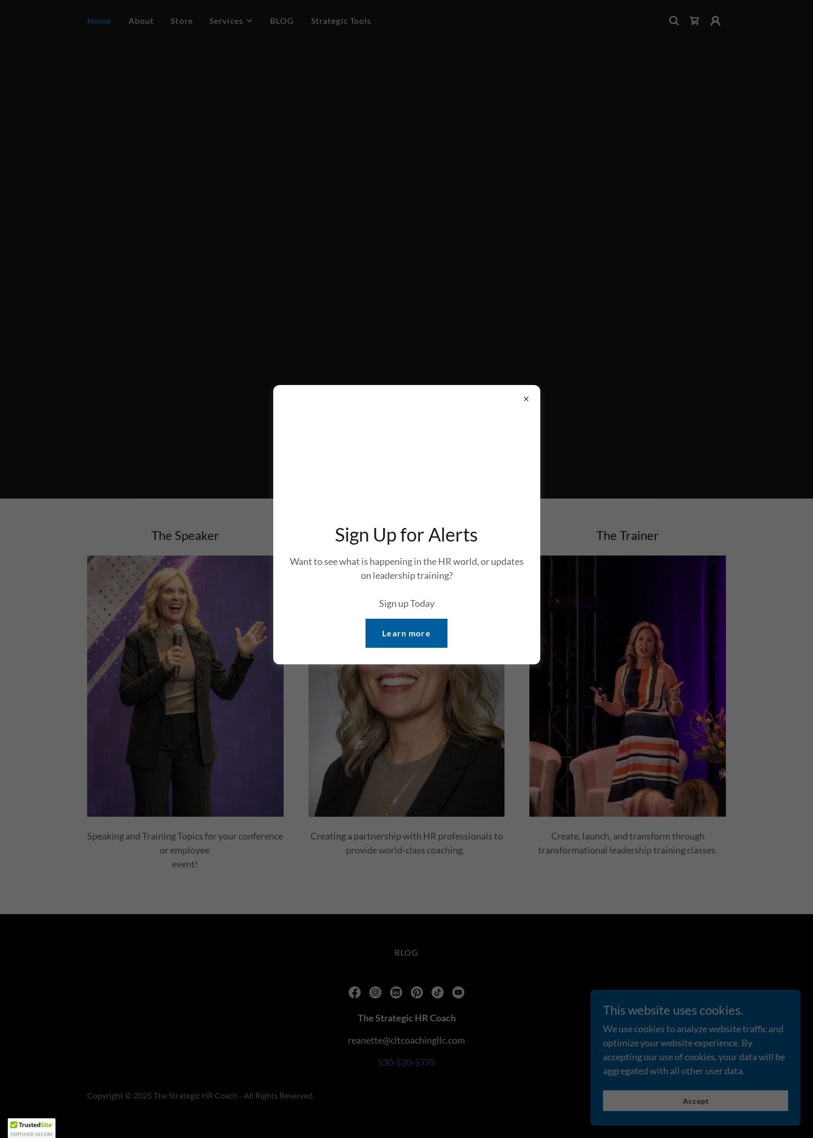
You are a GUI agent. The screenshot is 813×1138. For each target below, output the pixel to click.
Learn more (406, 633)
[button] (31, 1128)
